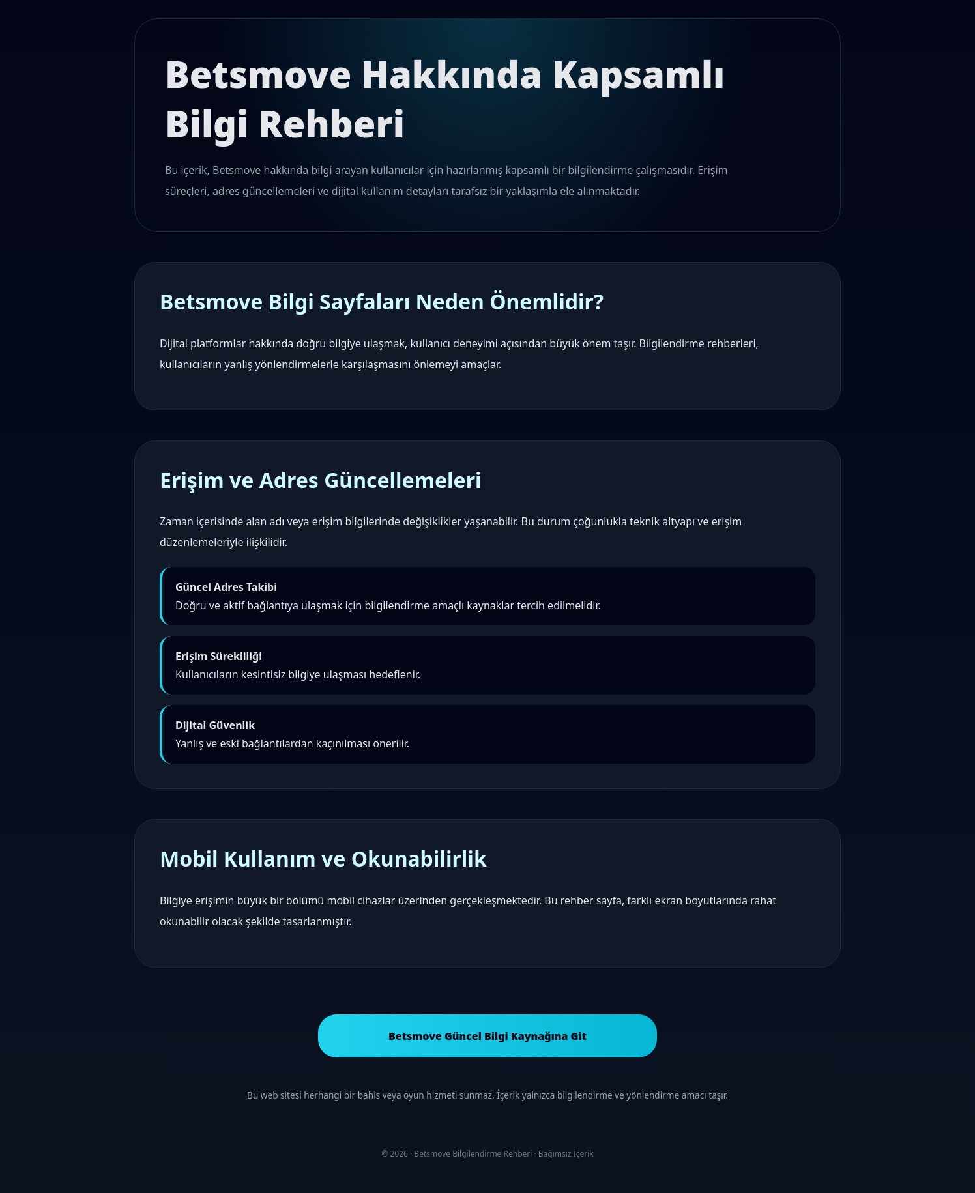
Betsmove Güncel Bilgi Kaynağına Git (487, 1036)
